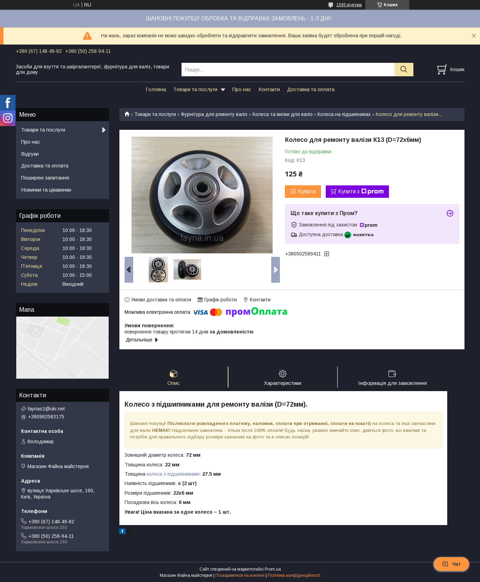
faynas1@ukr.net (46, 408)
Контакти (269, 89)
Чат (451, 564)
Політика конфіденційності (294, 575)
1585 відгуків (349, 4)
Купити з (361, 191)
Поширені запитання (45, 178)
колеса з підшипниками (173, 474)
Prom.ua (273, 569)
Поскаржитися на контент (240, 575)
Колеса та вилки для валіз (283, 114)
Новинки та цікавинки (46, 190)
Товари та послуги (195, 89)
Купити (306, 191)
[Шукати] (403, 69)
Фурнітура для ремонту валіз (214, 114)
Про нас (241, 89)
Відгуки (30, 154)
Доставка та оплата (310, 89)
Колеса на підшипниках (344, 114)
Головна (156, 89)
